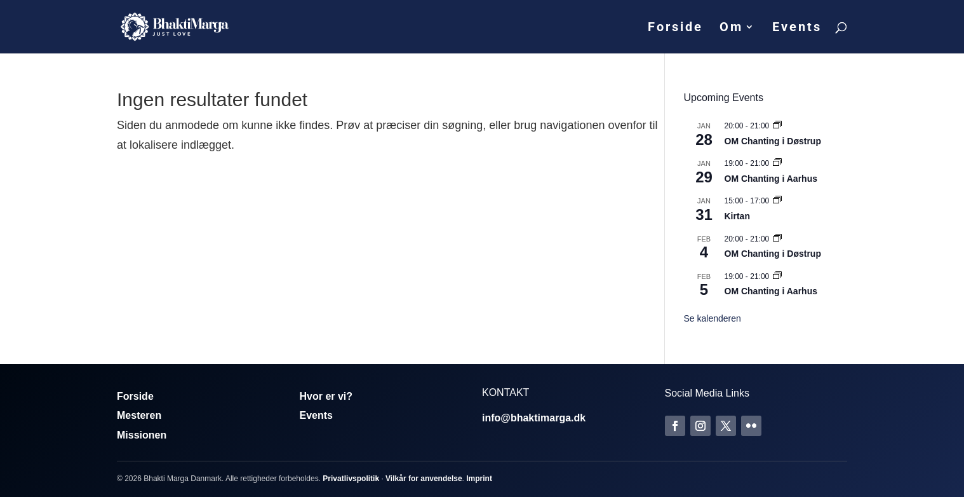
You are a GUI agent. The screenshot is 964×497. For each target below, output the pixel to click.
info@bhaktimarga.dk (534, 417)
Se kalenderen (712, 318)
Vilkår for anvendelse (423, 478)
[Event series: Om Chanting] (777, 125)
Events (797, 28)
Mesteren (139, 415)
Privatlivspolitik (351, 478)
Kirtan (737, 216)
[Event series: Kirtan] (777, 200)
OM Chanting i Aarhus (771, 179)
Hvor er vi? (326, 396)
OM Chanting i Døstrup (773, 141)
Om (731, 28)
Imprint (479, 478)
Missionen (141, 435)
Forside (675, 28)
